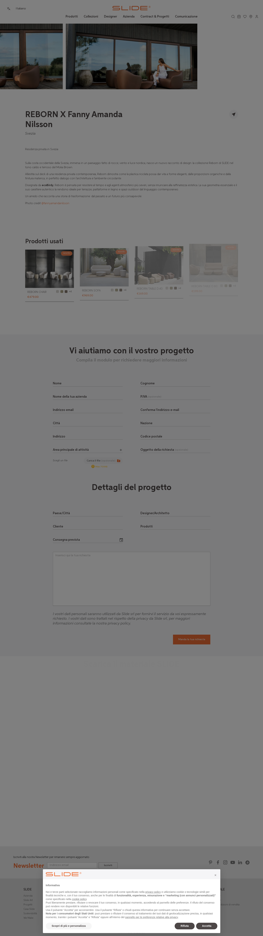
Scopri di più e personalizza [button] (69, 925)
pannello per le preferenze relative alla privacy (151, 917)
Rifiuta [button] (185, 925)
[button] (215, 875)
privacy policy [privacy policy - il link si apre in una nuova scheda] (153, 891)
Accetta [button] (206, 925)
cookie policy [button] (79, 899)
